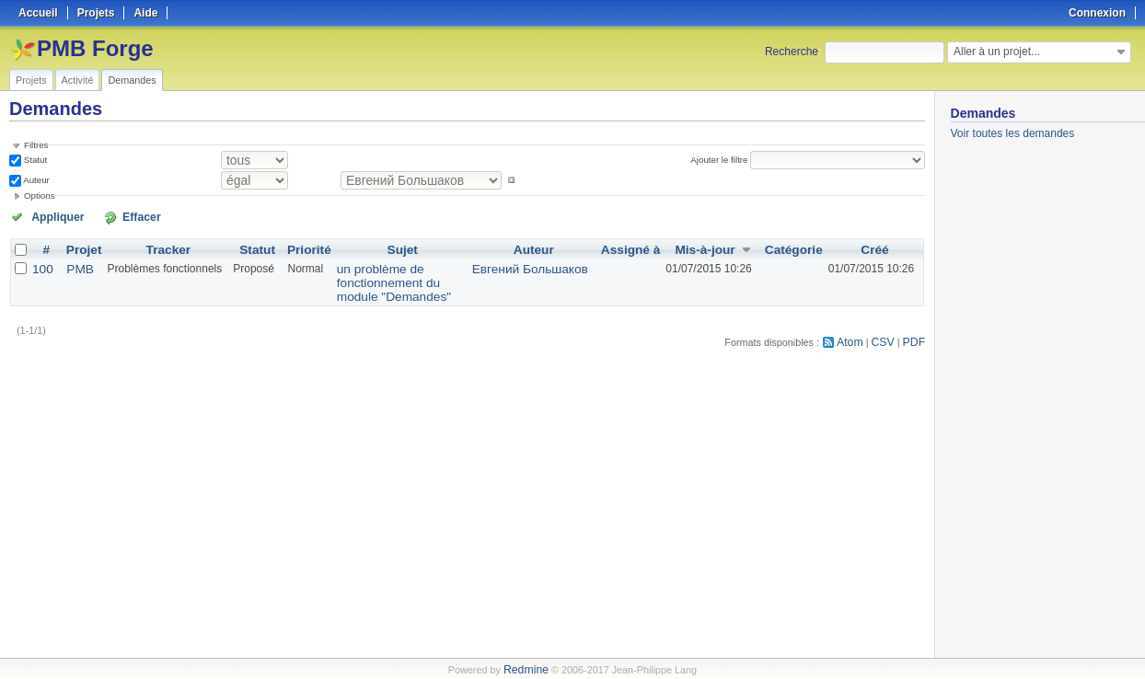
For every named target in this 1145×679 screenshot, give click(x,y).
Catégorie (796, 246)
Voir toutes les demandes (1013, 133)
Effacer (111, 214)
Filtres (36, 145)
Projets (31, 80)
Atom (857, 322)
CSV (887, 322)
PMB (75, 265)
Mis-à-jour (712, 246)
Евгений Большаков (551, 265)
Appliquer (49, 214)
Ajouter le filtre (724, 159)
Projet (79, 246)
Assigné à (641, 246)
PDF (916, 322)
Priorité (300, 246)
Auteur (35, 178)
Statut (34, 159)
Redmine (526, 668)
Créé (874, 246)
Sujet (411, 246)
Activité (78, 80)
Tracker (161, 246)
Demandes (132, 80)
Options (39, 194)
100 (41, 265)
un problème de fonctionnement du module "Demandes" (402, 271)
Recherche (791, 51)
